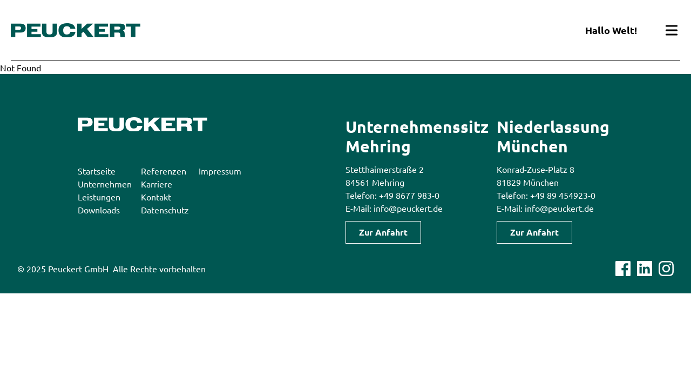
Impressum (220, 170)
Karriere (156, 183)
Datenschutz (165, 209)
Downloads (99, 209)
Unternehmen (105, 183)
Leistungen (99, 196)
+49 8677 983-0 (409, 195)
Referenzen (163, 170)
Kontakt (156, 196)
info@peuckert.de (408, 208)
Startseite (97, 170)
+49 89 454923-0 (562, 195)
